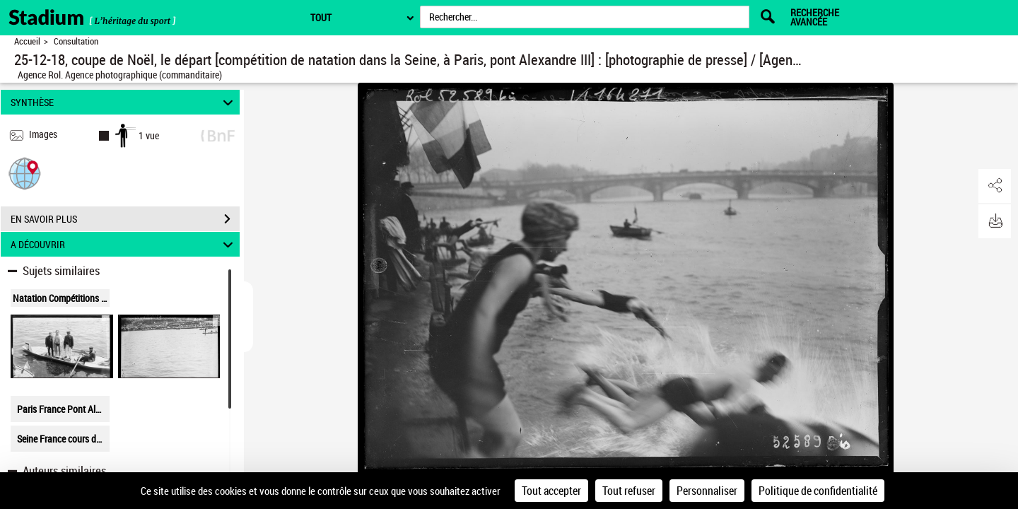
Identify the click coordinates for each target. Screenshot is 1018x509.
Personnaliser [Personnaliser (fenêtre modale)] (707, 490)
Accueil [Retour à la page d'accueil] (27, 41)
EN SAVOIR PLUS (125, 219)
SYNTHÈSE (124, 102)
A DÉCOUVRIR (124, 244)
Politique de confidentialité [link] (818, 490)
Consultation (76, 41)
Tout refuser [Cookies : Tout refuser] (628, 490)
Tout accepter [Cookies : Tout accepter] (551, 490)
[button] (24, 173)
